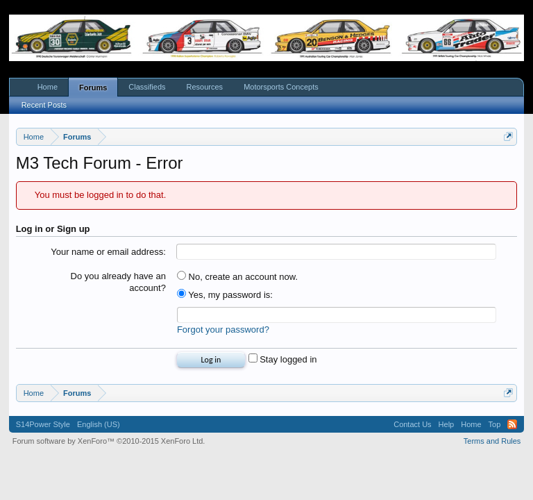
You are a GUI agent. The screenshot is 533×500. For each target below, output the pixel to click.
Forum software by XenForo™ (108, 441)
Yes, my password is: (225, 295)
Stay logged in (282, 359)
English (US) (98, 424)
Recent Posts (44, 105)
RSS (512, 424)
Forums (93, 87)
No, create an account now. (237, 277)
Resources (205, 87)
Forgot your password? (223, 329)
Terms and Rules (492, 441)
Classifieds (146, 87)
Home (47, 87)
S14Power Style (43, 424)
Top (495, 424)
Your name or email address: (108, 252)
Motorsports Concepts (281, 87)
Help (447, 424)
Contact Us (412, 424)
